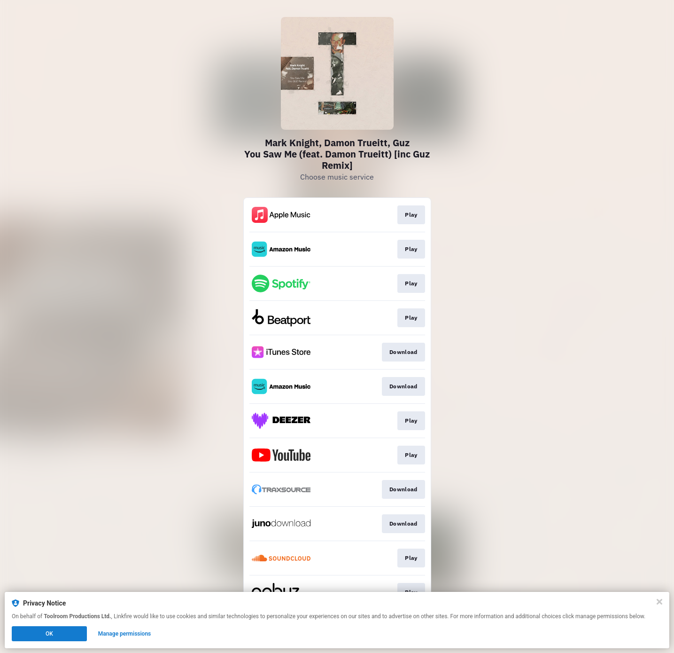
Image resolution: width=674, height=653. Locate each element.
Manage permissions (124, 633)
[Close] (659, 601)
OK (49, 633)
